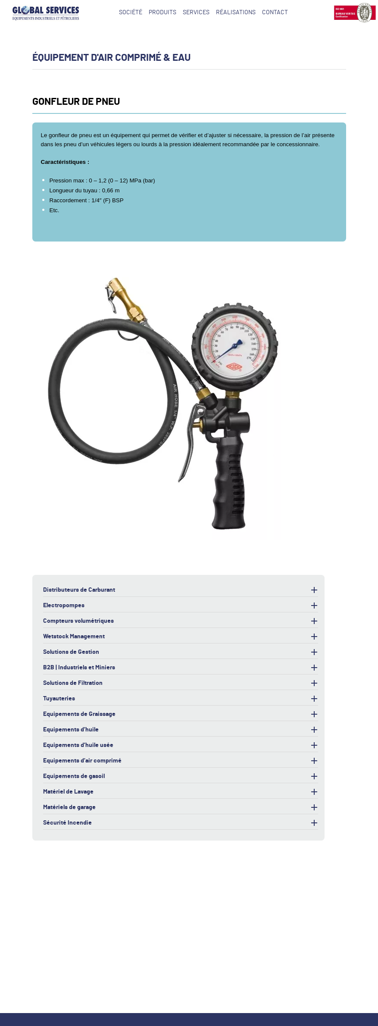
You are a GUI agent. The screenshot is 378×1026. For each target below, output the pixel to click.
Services (196, 12)
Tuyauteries (180, 699)
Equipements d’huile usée (180, 745)
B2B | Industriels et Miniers (180, 668)
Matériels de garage (180, 807)
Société (130, 12)
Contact (275, 12)
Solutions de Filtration (180, 683)
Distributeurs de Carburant (180, 590)
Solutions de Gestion (180, 652)
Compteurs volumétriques (180, 621)
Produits (162, 12)
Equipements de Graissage (180, 714)
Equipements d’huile (180, 730)
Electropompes (180, 605)
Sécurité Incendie (180, 823)
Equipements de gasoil (180, 776)
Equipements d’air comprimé (180, 761)
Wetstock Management (180, 637)
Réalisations (236, 12)
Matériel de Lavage (180, 792)
